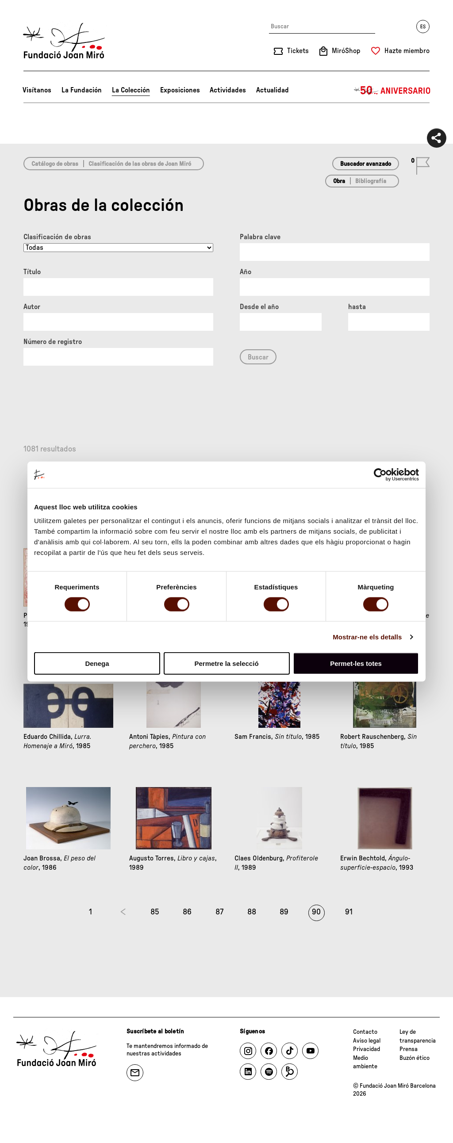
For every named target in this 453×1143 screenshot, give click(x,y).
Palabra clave (260, 237)
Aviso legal (366, 1041)
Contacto (365, 1032)
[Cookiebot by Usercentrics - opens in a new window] (380, 474)
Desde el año (259, 306)
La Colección (131, 90)
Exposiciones (180, 90)
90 (316, 912)
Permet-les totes (356, 663)
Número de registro (52, 341)
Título (32, 271)
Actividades (228, 90)
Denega (97, 663)
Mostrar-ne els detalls (367, 636)
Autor (31, 306)
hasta (357, 306)
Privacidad (366, 1049)
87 (219, 912)
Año (245, 271)
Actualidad (272, 90)
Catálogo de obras (54, 164)
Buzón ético (414, 1058)
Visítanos (37, 90)
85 (154, 912)
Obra (339, 181)
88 (251, 912)
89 (284, 912)
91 (349, 912)
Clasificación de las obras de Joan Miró (139, 164)
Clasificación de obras (57, 237)
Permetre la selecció (226, 663)
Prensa (408, 1049)
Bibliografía (370, 181)
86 (187, 912)
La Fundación (81, 90)
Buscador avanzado (365, 164)
